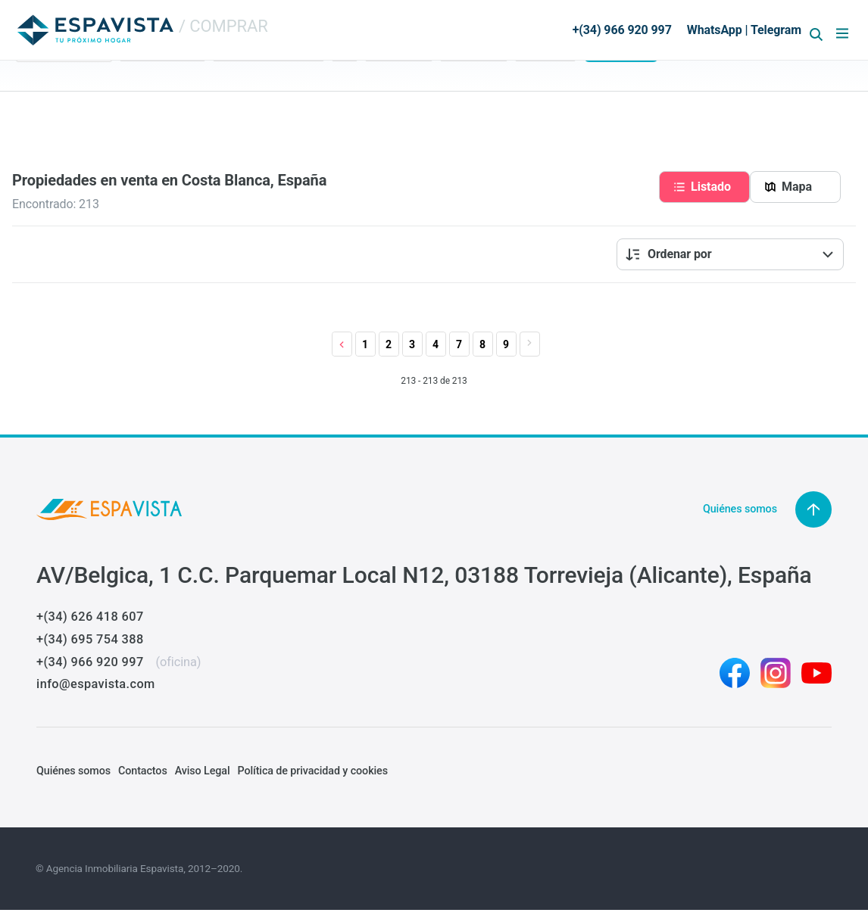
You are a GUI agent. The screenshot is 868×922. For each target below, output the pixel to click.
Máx (451, 83)
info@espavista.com (95, 684)
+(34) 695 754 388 (89, 639)
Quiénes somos (73, 771)
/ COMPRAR (223, 26)
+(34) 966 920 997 (89, 662)
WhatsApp (714, 30)
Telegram (776, 30)
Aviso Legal (202, 771)
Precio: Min (392, 83)
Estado (136, 83)
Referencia (540, 83)
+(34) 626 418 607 (89, 616)
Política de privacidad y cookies (312, 771)
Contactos (142, 771)
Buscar (620, 107)
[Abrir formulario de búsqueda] (816, 35)
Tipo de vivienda (251, 83)
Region (32, 83)
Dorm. (347, 83)
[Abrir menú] (842, 33)
